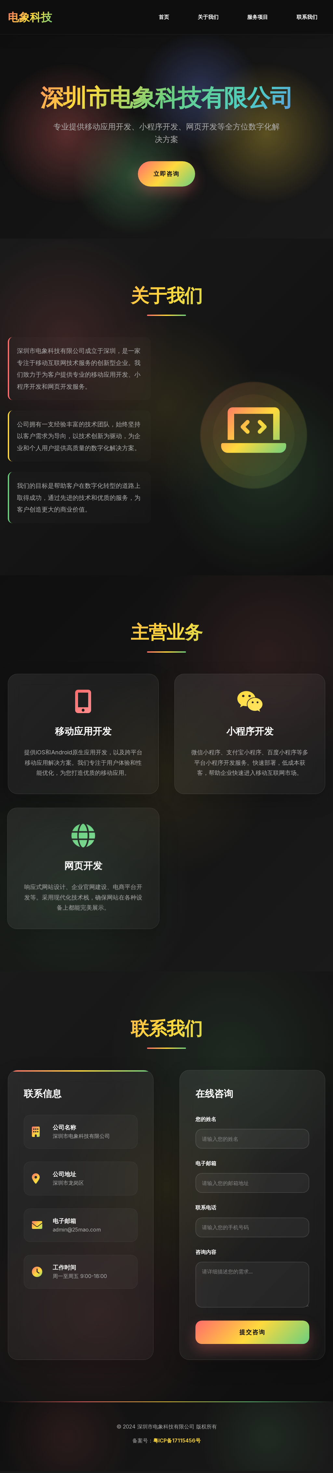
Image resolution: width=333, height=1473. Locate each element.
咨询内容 (205, 1253)
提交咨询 (252, 1334)
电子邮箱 (205, 1164)
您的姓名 (205, 1119)
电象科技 (30, 17)
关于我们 (208, 17)
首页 (164, 17)
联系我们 (307, 17)
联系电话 (205, 1208)
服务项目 (257, 17)
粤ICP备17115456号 (177, 1442)
